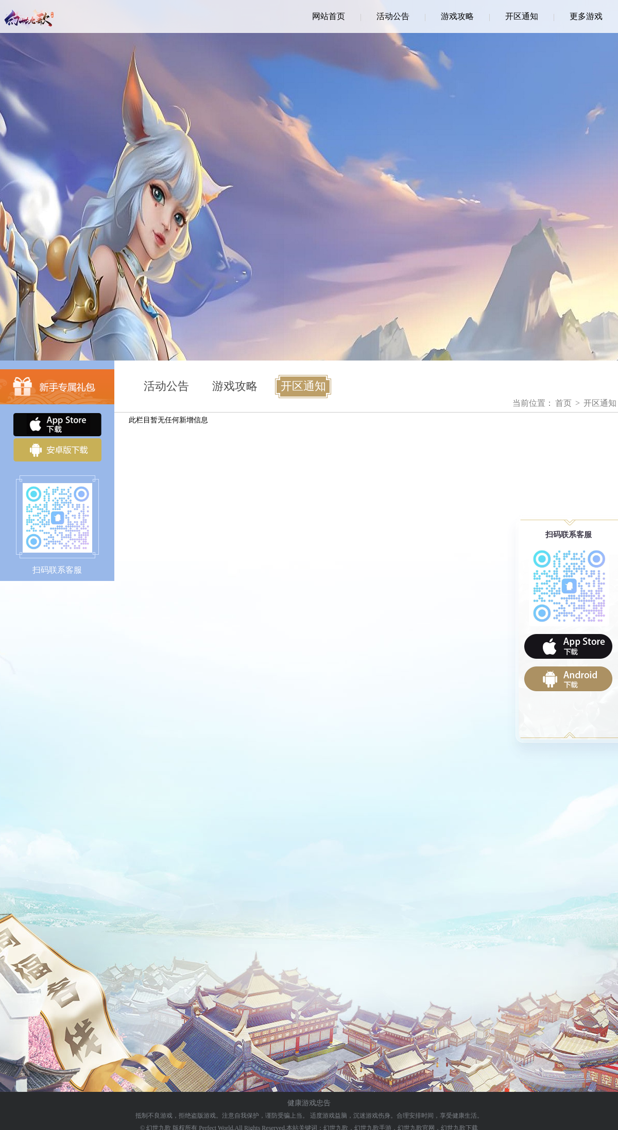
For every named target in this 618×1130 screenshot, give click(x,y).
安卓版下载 (57, 449)
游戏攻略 (457, 16)
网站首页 (328, 16)
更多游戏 (586, 16)
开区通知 (521, 16)
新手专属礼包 (57, 386)
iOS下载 (57, 424)
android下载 (568, 678)
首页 (563, 403)
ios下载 (568, 646)
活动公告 (392, 16)
